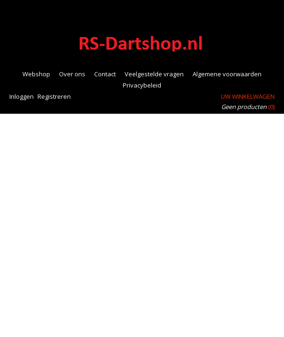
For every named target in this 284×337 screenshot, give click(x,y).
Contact (105, 74)
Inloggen (21, 96)
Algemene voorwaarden (227, 74)
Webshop (36, 74)
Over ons (72, 74)
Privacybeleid (142, 85)
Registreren (54, 96)
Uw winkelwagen (248, 96)
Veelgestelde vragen (154, 74)
